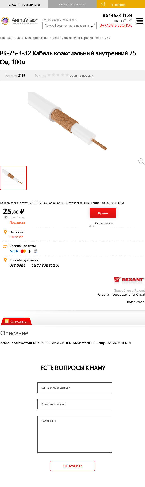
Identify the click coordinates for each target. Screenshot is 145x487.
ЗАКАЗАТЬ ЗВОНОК (116, 25)
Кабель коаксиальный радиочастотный (80, 38)
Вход (12, 4)
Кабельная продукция (32, 38)
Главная (5, 38)
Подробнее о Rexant (129, 290)
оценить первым (81, 75)
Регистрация (31, 4)
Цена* (14, 217)
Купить (103, 213)
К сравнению (104, 223)
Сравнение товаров (72, 4)
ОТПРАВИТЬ (72, 466)
